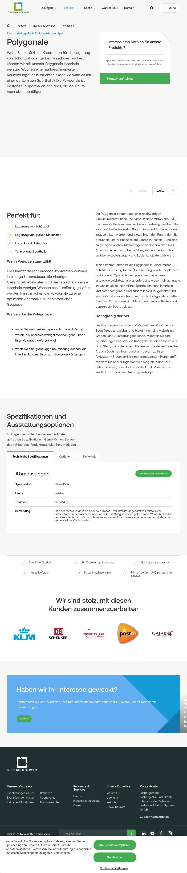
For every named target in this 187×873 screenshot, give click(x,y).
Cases (89, 9)
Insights (111, 819)
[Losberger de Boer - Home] (22, 782)
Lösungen (48, 9)
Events (77, 813)
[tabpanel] (93, 498)
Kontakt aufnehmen (121, 78)
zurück (137, 190)
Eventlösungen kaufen (21, 810)
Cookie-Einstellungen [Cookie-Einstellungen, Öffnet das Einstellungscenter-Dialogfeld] (114, 868)
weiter (167, 190)
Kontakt (129, 9)
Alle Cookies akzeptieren (114, 845)
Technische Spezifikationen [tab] (30, 456)
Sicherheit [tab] (89, 456)
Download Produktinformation (149, 474)
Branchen (46, 810)
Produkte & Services (81, 805)
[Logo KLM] (24, 635)
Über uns (112, 815)
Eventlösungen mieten (21, 815)
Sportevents (47, 815)
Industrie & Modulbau (20, 819)
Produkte (70, 9)
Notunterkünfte (49, 819)
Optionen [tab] (65, 456)
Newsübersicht (116, 824)
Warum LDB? (110, 9)
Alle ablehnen (114, 857)
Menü (169, 9)
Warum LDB (114, 810)
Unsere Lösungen (19, 804)
